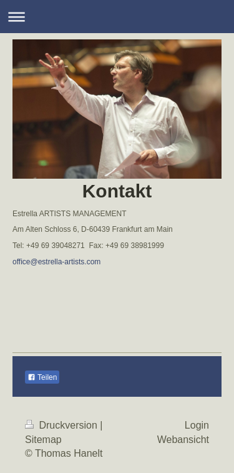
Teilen (42, 377)
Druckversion (62, 425)
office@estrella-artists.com (56, 261)
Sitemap (43, 439)
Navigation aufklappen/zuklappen (117, 16)
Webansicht (183, 439)
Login (197, 425)
